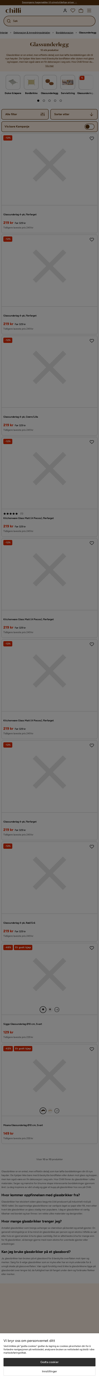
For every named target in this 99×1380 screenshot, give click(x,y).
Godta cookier (49, 1362)
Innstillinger (49, 1371)
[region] (49, 1356)
